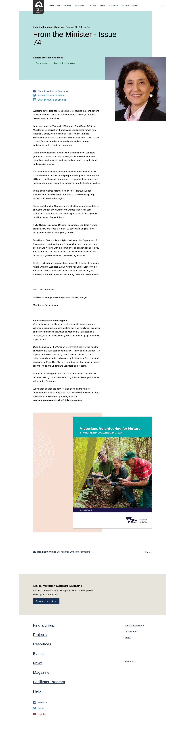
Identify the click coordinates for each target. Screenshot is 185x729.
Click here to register (46, 601)
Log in (162, 5)
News (102, 5)
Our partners (131, 631)
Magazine (113, 5)
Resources (79, 5)
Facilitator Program (130, 5)
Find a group (54, 5)
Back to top (131, 662)
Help (37, 691)
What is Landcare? (134, 625)
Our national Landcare (65, 552)
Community (41, 63)
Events (93, 5)
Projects (67, 5)
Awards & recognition (64, 63)
